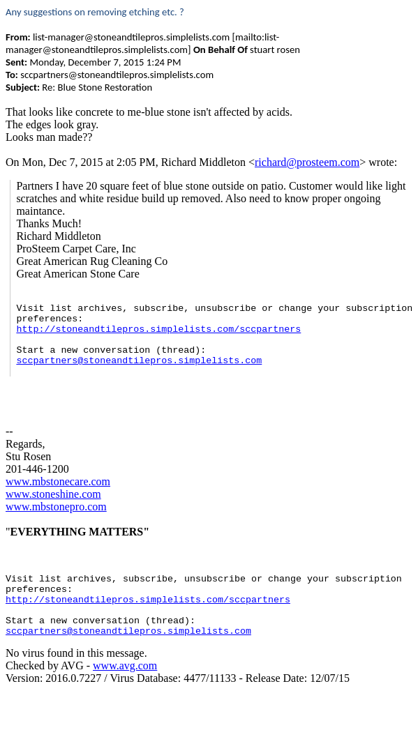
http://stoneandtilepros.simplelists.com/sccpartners (158, 329)
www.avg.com (125, 665)
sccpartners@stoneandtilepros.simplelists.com (139, 361)
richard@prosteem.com (307, 162)
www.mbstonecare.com (58, 481)
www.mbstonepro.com (56, 506)
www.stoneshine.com (53, 494)
